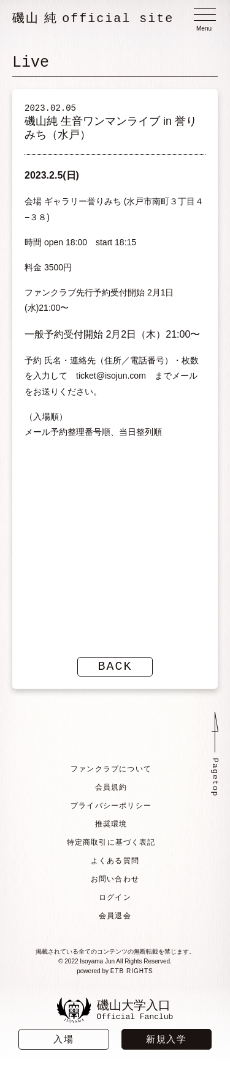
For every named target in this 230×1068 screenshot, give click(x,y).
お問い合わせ (115, 879)
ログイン (115, 897)
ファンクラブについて (111, 769)
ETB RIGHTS (131, 971)
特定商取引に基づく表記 (111, 842)
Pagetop (214, 777)
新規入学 (166, 1039)
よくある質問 (115, 860)
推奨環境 (111, 824)
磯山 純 (93, 18)
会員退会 (115, 915)
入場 (63, 1039)
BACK (115, 666)
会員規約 (111, 787)
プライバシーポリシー (111, 805)
